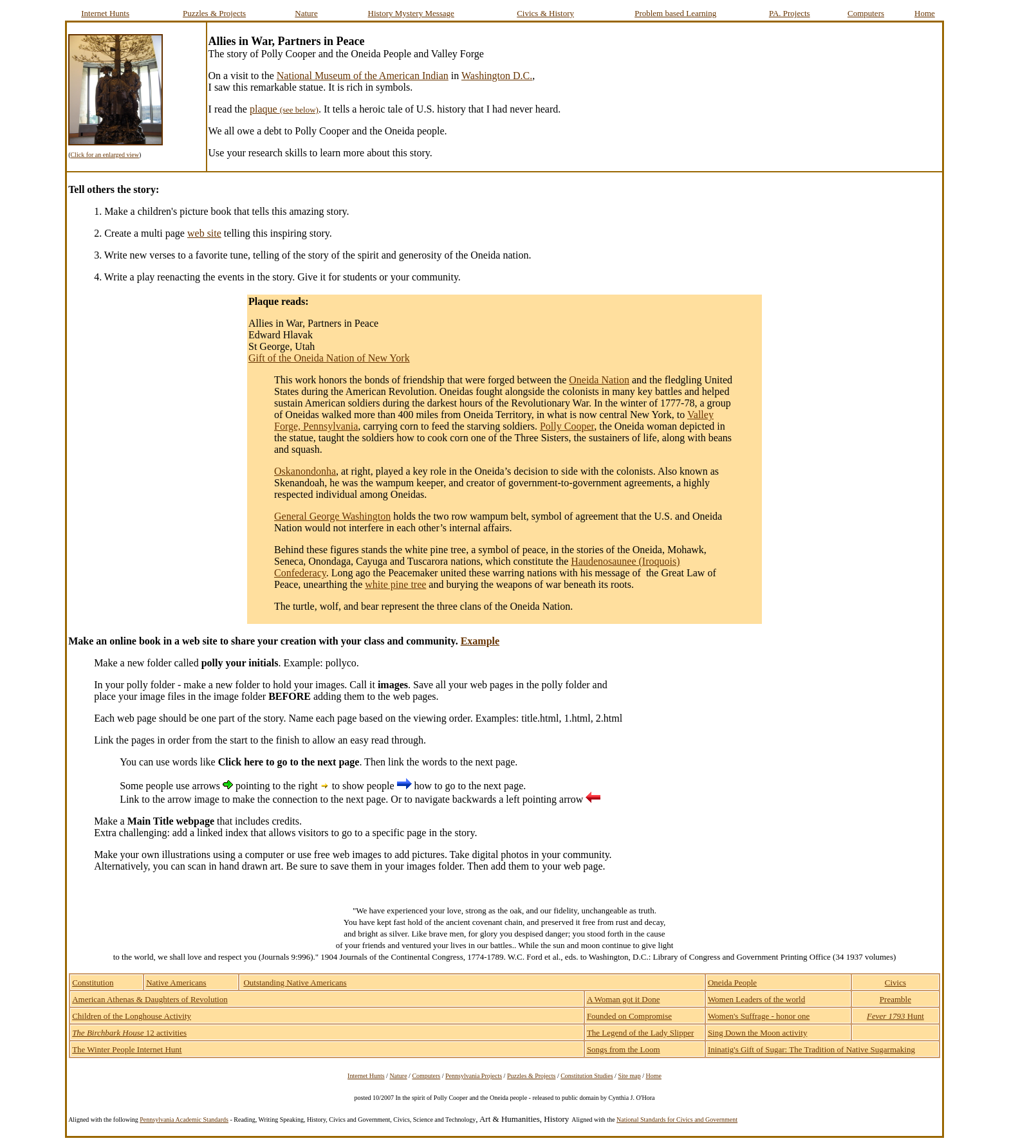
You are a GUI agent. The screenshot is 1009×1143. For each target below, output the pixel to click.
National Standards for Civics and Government (676, 1119)
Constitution (92, 982)
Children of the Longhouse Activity (131, 1016)
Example (480, 641)
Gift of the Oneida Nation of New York (329, 357)
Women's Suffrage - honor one (759, 1016)
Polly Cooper (567, 426)
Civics (895, 982)
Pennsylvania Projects (473, 1075)
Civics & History (545, 13)
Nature (306, 13)
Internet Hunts (105, 13)
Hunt (895, 1016)
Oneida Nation (599, 379)
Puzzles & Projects (214, 13)
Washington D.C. (496, 75)
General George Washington (332, 516)
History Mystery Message (411, 13)
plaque (284, 109)
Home (924, 13)
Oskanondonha (305, 471)
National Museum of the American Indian (363, 75)
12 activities (165, 1033)
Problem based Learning (675, 13)
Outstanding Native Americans (294, 982)
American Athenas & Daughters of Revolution (150, 999)
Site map (629, 1075)
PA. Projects (789, 13)
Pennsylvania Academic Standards (184, 1119)
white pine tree (395, 584)
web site (204, 233)
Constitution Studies (586, 1075)
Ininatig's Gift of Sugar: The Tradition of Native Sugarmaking (811, 1049)
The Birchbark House (107, 1033)
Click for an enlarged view (104, 154)
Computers (865, 13)
